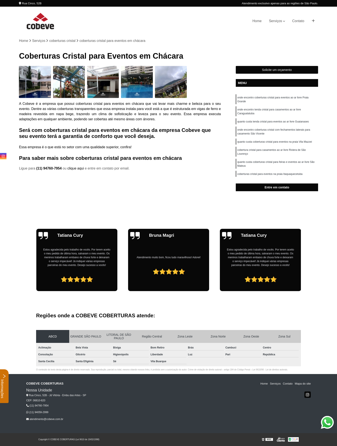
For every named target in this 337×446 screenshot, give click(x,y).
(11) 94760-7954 (49, 168)
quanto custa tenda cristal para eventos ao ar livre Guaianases (273, 121)
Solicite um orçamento (277, 70)
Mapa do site (303, 383)
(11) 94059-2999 (37, 412)
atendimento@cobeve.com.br (44, 419)
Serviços (275, 21)
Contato (298, 21)
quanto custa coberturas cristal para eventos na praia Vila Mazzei (274, 141)
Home (257, 21)
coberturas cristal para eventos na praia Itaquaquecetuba (270, 174)
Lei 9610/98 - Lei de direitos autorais (270, 369)
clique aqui (75, 168)
